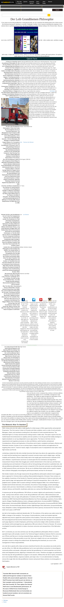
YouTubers (52, 91)
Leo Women (26, 214)
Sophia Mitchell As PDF (13, 567)
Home (4, 602)
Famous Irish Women (28, 142)
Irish (21, 142)
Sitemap (5, 600)
